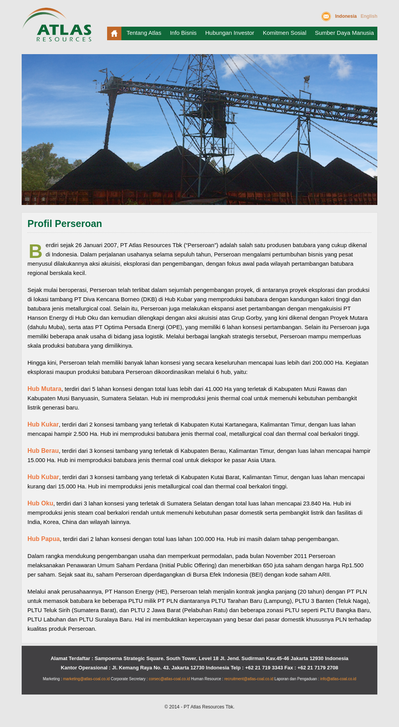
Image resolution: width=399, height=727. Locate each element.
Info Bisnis (183, 32)
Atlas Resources (58, 28)
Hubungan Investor (229, 32)
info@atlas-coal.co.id (338, 679)
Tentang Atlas (143, 32)
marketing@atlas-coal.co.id (86, 679)
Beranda (114, 33)
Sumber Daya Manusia (344, 32)
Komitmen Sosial (285, 32)
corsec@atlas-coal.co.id (169, 679)
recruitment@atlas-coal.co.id (248, 679)
